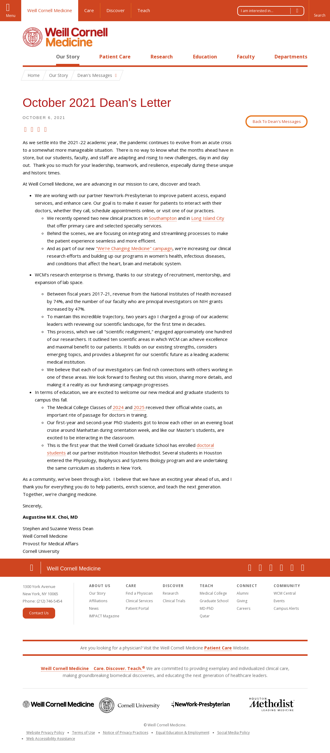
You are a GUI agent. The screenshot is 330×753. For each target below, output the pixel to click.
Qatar (205, 616)
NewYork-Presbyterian (200, 704)
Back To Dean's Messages (277, 121)
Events (279, 600)
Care (89, 10)
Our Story (67, 56)
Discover (115, 10)
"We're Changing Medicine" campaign (134, 248)
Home (29, 56)
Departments (291, 56)
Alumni (242, 593)
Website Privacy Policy (45, 732)
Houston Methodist (272, 704)
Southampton (163, 218)
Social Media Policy (233, 732)
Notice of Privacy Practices (125, 732)
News (93, 608)
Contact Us (39, 613)
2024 (119, 407)
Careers (243, 608)
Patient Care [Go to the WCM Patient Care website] (218, 648)
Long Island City (207, 218)
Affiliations (98, 600)
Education (205, 56)
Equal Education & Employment (182, 732)
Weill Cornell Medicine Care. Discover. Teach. (93, 668)
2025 (140, 407)
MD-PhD (207, 608)
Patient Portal (137, 608)
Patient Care (115, 56)
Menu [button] (10, 15)
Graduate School (214, 600)
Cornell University (129, 705)
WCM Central (285, 593)
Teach (143, 10)
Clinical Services (139, 600)
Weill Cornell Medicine (49, 10)
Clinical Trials (174, 600)
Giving (242, 600)
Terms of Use (83, 732)
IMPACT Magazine (104, 616)
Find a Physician (139, 593)
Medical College (213, 593)
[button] (319, 10)
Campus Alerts (286, 608)
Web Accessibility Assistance (50, 738)
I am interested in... (272, 11)
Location (32, 568)
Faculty (246, 56)
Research (162, 56)
